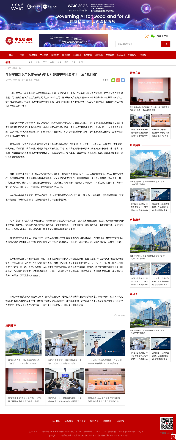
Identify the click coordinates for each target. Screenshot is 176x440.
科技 (21, 68)
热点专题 (33, 55)
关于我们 (56, 420)
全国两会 (121, 55)
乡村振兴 (132, 55)
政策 (81, 62)
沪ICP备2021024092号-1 (118, 435)
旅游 (38, 62)
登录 (159, 36)
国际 (66, 62)
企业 (59, 62)
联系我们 (69, 420)
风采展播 (99, 55)
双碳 (74, 62)
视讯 (22, 55)
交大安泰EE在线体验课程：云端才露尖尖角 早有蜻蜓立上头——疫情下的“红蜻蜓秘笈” (160, 207)
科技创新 (55, 55)
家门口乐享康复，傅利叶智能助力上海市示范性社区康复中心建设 (139, 207)
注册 (166, 36)
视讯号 (143, 55)
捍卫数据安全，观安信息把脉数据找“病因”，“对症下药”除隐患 (149, 183)
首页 (11, 55)
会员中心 (81, 420)
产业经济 (44, 55)
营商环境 (88, 55)
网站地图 (107, 420)
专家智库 (110, 55)
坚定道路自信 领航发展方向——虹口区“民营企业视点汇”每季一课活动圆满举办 (149, 108)
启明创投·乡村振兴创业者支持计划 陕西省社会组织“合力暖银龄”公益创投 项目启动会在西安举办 (160, 132)
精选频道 (66, 55)
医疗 (45, 62)
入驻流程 (120, 420)
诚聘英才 (94, 420)
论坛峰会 (77, 55)
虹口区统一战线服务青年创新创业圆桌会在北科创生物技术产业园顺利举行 (139, 132)
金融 (52, 62)
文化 (30, 62)
